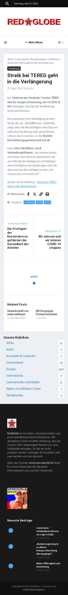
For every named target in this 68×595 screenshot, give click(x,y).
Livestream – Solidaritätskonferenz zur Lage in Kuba (47, 531)
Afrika (10, 343)
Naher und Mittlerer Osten (23, 388)
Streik (39, 202)
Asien (10, 349)
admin (34, 276)
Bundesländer (38, 59)
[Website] (34, 283)
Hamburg (53, 59)
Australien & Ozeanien (20, 356)
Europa (10, 369)
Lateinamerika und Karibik (23, 382)
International (14, 375)
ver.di (47, 202)
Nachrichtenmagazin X (34, 589)
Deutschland (21, 59)
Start (9, 59)
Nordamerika (14, 395)
